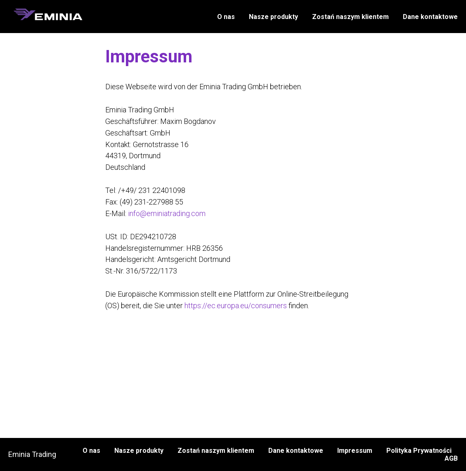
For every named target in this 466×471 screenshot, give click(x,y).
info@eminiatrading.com (167, 213)
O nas (226, 17)
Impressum (354, 450)
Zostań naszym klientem (350, 17)
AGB (451, 458)
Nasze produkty (273, 17)
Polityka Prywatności (419, 450)
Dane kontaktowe (430, 17)
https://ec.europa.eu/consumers (236, 305)
